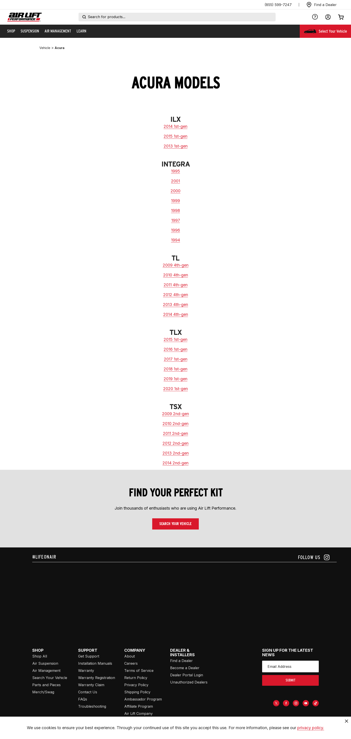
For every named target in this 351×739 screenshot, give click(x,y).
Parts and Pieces (46, 685)
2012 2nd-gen (175, 443)
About (129, 656)
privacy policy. (310, 727)
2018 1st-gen (175, 369)
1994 (175, 240)
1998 (175, 210)
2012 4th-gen (175, 294)
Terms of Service (139, 670)
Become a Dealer (184, 668)
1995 (175, 171)
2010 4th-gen (175, 275)
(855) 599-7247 (278, 4)
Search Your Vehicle (175, 524)
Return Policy (135, 677)
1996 (175, 230)
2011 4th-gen (176, 284)
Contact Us (87, 692)
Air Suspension (45, 663)
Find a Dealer (181, 660)
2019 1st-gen (175, 378)
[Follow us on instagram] (314, 557)
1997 (175, 220)
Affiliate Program (138, 706)
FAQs (82, 699)
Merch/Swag (43, 692)
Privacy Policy (136, 685)
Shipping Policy (137, 692)
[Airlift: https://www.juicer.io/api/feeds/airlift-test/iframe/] (184, 596)
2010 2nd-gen (175, 423)
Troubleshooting (92, 706)
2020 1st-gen (175, 388)
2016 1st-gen (175, 349)
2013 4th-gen (175, 304)
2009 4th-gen (175, 265)
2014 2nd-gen (175, 463)
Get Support (88, 656)
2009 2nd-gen (175, 413)
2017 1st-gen (175, 359)
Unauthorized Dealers (189, 682)
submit (290, 680)
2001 (175, 181)
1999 (175, 200)
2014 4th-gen (175, 314)
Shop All (39, 656)
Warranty (86, 670)
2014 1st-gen (175, 126)
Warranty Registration (96, 677)
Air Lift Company (138, 713)
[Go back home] (24, 17)
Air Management (46, 670)
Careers (131, 663)
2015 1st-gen (175, 136)
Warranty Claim (91, 685)
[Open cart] (341, 17)
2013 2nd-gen (176, 453)
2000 (175, 190)
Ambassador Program (143, 699)
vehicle (44, 48)
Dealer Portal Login (186, 675)
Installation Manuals (95, 663)
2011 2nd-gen (175, 433)
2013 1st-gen (176, 146)
